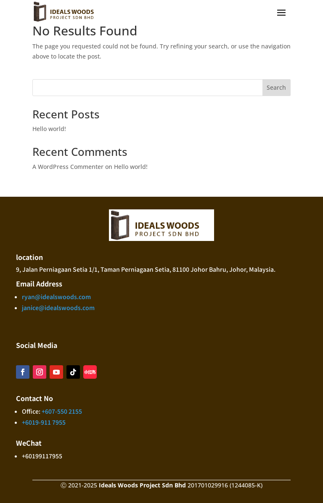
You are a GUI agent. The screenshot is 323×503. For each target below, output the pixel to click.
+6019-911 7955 (44, 422)
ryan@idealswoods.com (56, 296)
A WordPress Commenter (67, 167)
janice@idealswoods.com (58, 307)
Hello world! (49, 129)
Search (276, 87)
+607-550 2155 (62, 411)
